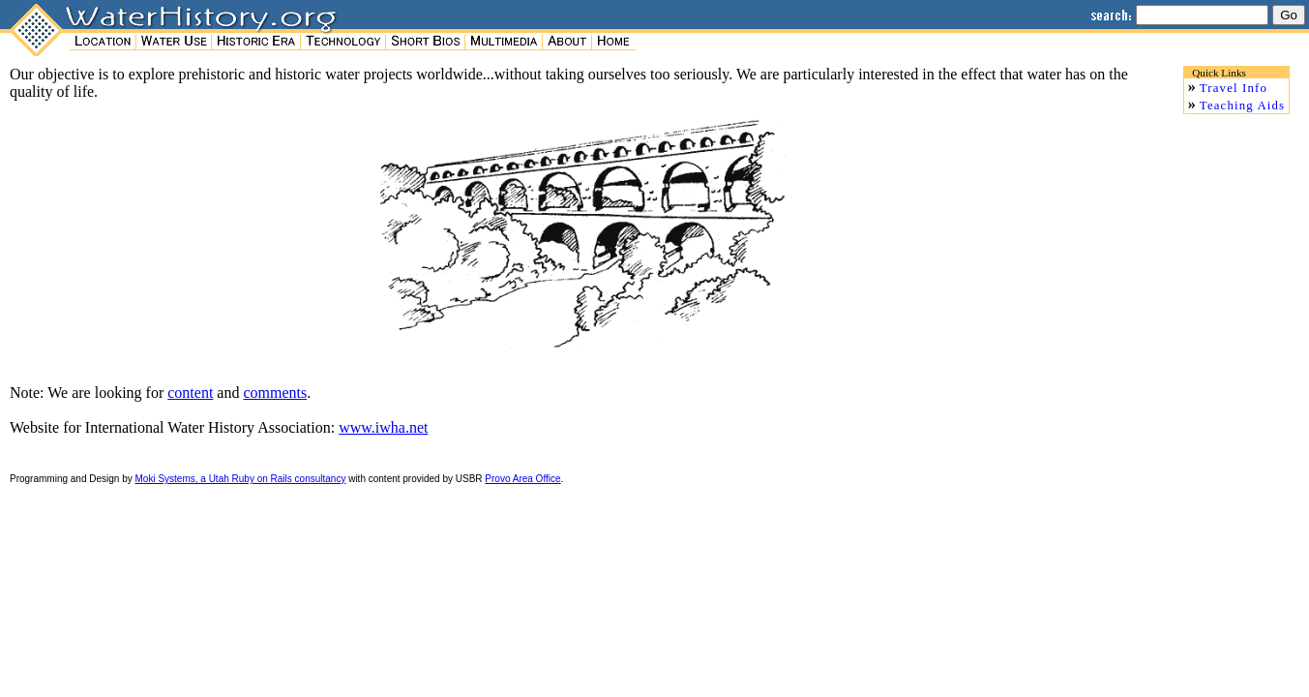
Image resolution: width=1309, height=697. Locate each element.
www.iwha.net (383, 427)
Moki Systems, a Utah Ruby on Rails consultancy (240, 478)
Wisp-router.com (163, 492)
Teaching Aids (1242, 105)
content (190, 392)
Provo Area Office (522, 478)
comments (275, 392)
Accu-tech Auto (58, 492)
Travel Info (1233, 88)
